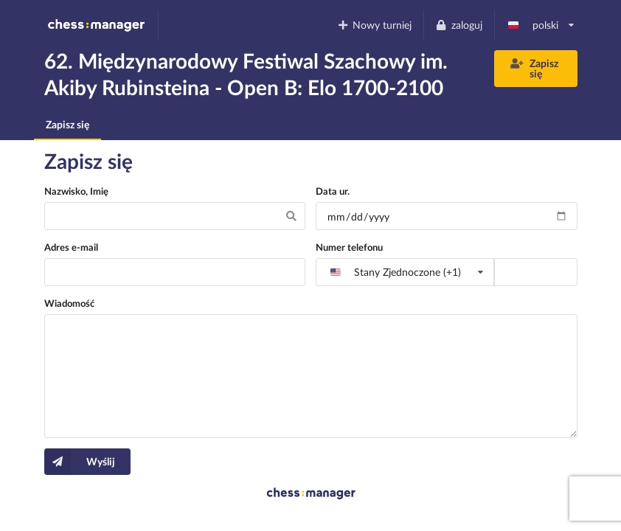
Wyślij (79, 461)
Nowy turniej (374, 24)
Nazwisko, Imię (76, 191)
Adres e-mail (71, 247)
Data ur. (333, 191)
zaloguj (458, 24)
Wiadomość (69, 303)
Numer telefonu (349, 247)
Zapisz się (534, 68)
